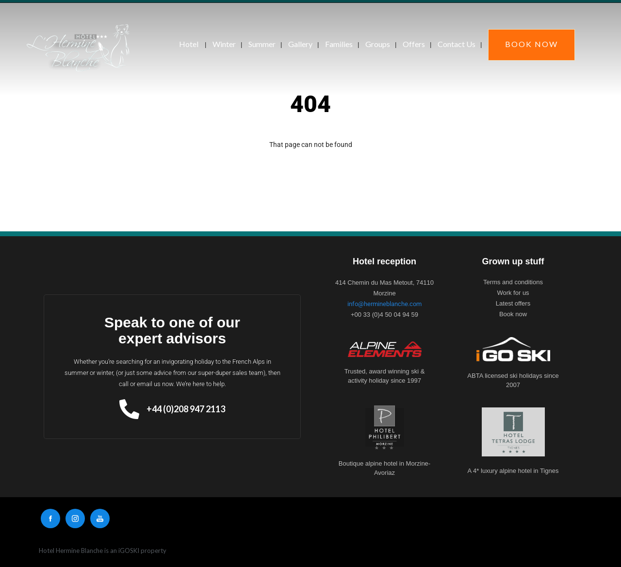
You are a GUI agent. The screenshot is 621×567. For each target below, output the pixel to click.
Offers (414, 44)
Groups (377, 44)
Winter (224, 44)
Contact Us (456, 44)
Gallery (300, 44)
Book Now (531, 44)
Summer (262, 44)
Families (339, 44)
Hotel (188, 44)
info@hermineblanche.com (384, 304)
